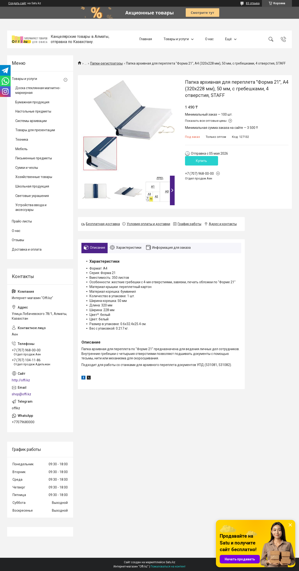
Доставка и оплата (27, 249)
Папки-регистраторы (106, 63)
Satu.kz (170, 562)
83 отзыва (253, 3)
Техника (21, 139)
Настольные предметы (33, 111)
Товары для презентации (35, 130)
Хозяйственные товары (33, 177)
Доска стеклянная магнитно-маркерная (38, 90)
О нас (209, 39)
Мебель (21, 149)
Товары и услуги (176, 39)
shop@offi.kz (21, 394)
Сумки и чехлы (26, 168)
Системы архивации (31, 121)
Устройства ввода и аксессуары (30, 207)
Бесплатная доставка (103, 224)
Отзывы (18, 240)
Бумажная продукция (32, 102)
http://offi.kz (21, 380)
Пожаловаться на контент (168, 566)
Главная (145, 39)
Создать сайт (17, 3)
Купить (201, 161)
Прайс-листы (22, 221)
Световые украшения (32, 196)
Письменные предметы (33, 158)
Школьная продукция (32, 186)
